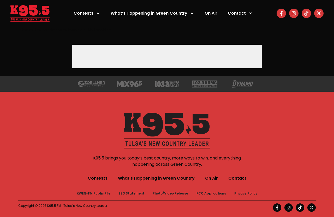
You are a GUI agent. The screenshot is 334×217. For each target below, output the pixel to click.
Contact (240, 13)
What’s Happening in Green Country (152, 13)
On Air (211, 13)
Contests (87, 13)
